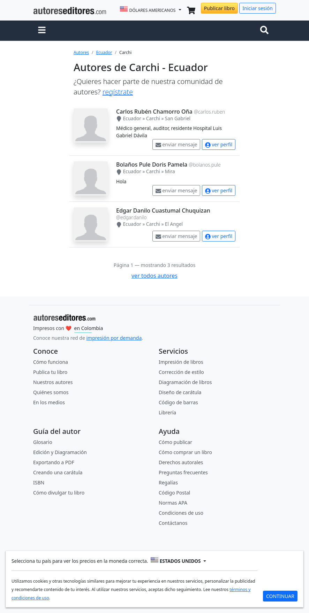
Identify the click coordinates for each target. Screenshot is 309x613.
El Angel (174, 224)
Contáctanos (173, 523)
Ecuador (104, 52)
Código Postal (174, 492)
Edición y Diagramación (60, 452)
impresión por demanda (114, 338)
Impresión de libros (181, 362)
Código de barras (178, 402)
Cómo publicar (175, 442)
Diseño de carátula (180, 392)
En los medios (49, 402)
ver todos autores (154, 275)
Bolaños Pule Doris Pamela (151, 164)
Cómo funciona (50, 362)
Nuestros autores (53, 382)
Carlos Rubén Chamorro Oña (154, 111)
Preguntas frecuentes (183, 472)
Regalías (168, 482)
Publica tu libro (50, 372)
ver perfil (218, 144)
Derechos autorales (181, 462)
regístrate (118, 92)
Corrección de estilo (181, 372)
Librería (167, 412)
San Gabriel (177, 118)
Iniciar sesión (257, 8)
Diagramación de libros (185, 382)
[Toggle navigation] (266, 30)
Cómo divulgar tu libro (58, 492)
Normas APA (173, 502)
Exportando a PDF (53, 462)
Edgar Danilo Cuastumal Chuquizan (163, 210)
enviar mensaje (176, 144)
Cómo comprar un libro (185, 452)
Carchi (153, 118)
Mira (170, 171)
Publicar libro (219, 8)
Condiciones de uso (181, 512)
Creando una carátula (57, 472)
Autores (81, 52)
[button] (42, 30)
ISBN (38, 482)
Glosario (42, 442)
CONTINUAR (280, 596)
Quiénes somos (50, 392)
